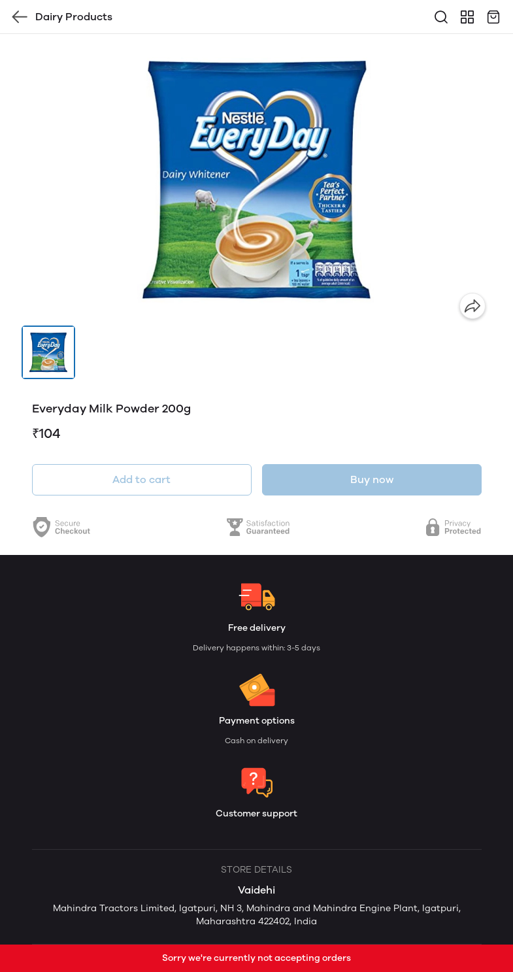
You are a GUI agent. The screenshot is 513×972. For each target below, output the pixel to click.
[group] (257, 180)
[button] (48, 352)
